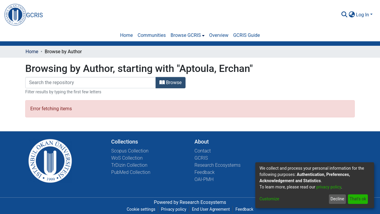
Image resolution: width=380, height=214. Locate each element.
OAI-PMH (204, 179)
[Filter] (90, 82)
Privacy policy (173, 209)
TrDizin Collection (129, 165)
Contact (202, 151)
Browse (170, 82)
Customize (269, 198)
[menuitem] (351, 14)
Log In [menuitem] (362, 15)
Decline (337, 198)
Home (32, 51)
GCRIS (201, 158)
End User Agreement (211, 209)
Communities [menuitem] (151, 35)
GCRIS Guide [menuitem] (246, 35)
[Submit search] (344, 14)
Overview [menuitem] (219, 35)
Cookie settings (141, 209)
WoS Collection (127, 158)
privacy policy (328, 187)
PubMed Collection (131, 172)
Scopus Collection (130, 151)
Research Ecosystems (217, 165)
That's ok (357, 198)
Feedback (204, 172)
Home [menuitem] (126, 35)
